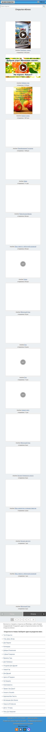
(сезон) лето (25, 410)
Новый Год (6, 669)
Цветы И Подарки (9, 677)
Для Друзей (7, 673)
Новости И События (9, 704)
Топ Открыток (7, 635)
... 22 (32, 619)
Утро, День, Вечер (8, 639)
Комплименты (7, 685)
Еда (25, 345)
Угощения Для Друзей (10, 666)
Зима (25, 181)
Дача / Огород (7, 708)
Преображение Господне (25, 148)
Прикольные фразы (25, 214)
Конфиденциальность (35, 721)
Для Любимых (7, 662)
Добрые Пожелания (9, 650)
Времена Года (7, 658)
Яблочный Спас (25, 312)
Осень (25, 279)
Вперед (33, 614)
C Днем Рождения (9, 654)
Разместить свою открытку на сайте (14, 721)
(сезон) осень (25, 116)
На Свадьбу (7, 681)
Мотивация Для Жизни (10, 700)
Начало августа (25, 541)
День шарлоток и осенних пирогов (25, 508)
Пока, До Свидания (9, 711)
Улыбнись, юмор (25, 50)
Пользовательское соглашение (23, 723)
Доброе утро (25, 83)
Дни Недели (7, 643)
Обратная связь (33, 718)
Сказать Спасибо (8, 692)
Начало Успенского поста (25, 475)
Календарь (6, 646)
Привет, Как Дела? (9, 688)
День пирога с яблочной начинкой (25, 246)
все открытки (7, 2)
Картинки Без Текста (9, 696)
